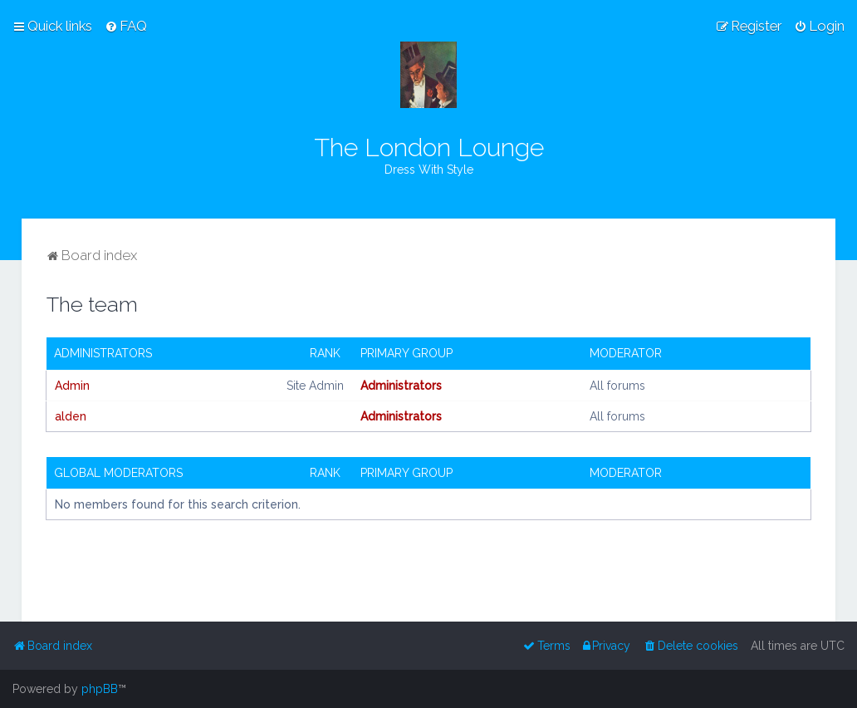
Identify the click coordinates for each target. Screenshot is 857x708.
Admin (72, 385)
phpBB (99, 689)
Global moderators (118, 472)
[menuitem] (126, 25)
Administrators (103, 353)
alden (70, 416)
